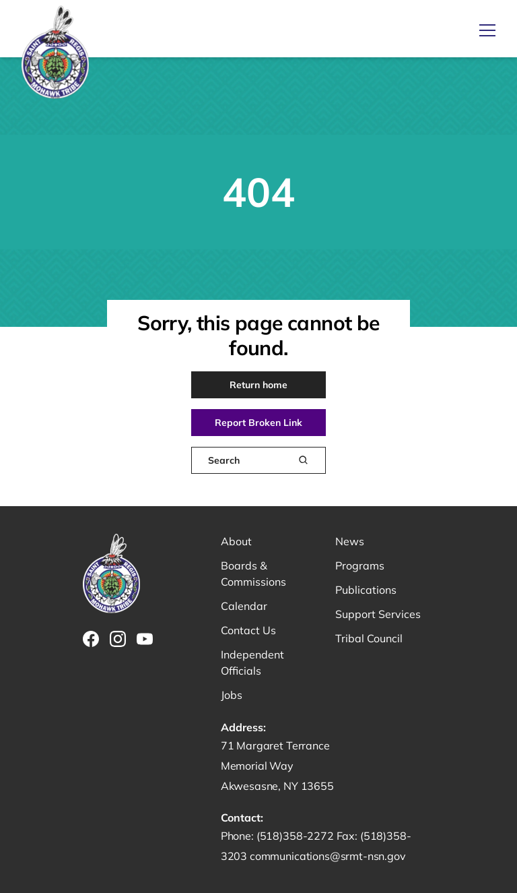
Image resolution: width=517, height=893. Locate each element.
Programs (359, 565)
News (349, 541)
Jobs (231, 695)
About (236, 541)
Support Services (378, 614)
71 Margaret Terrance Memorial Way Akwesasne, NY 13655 (277, 766)
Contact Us (248, 630)
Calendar (244, 606)
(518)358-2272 (296, 835)
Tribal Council (369, 638)
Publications (366, 589)
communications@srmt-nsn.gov (328, 856)
